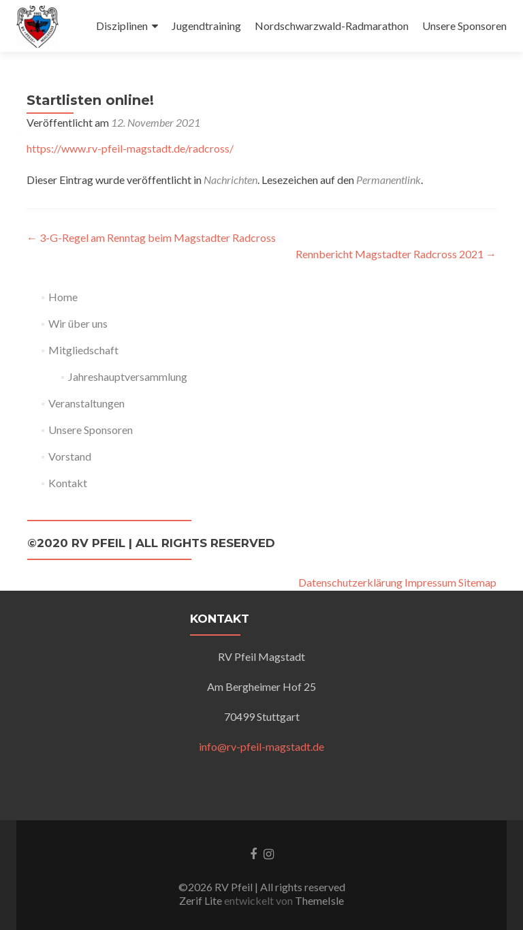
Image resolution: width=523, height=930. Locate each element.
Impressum (430, 582)
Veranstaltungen (86, 403)
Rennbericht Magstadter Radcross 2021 (396, 253)
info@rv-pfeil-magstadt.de (261, 746)
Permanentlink (388, 179)
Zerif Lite (201, 900)
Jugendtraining (206, 25)
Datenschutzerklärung (350, 582)
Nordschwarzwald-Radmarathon (332, 25)
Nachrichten (230, 179)
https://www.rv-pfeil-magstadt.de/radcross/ (130, 148)
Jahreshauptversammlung (127, 376)
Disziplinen (122, 25)
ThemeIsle (319, 900)
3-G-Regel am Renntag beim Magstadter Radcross (151, 237)
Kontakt (67, 482)
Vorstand (69, 456)
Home (63, 296)
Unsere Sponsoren (464, 25)
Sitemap (477, 582)
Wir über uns (78, 323)
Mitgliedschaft (83, 349)
